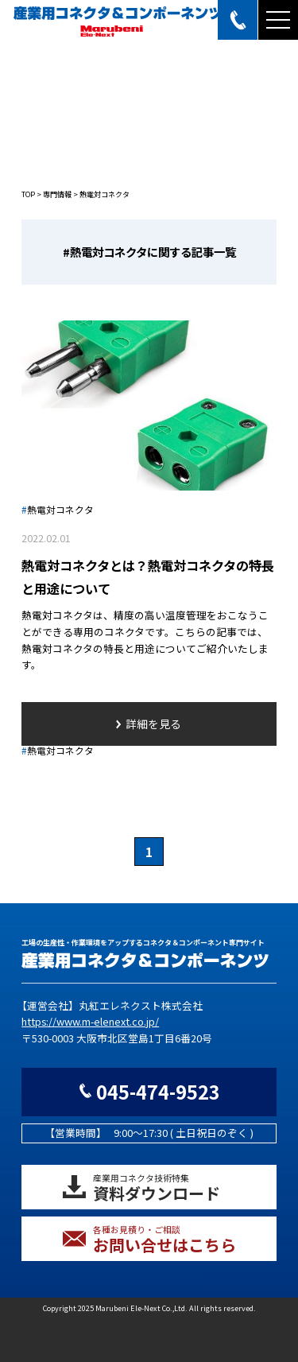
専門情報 (57, 194)
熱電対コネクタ (57, 509)
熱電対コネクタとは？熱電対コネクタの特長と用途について (147, 577)
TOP (28, 194)
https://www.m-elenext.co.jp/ (90, 1021)
